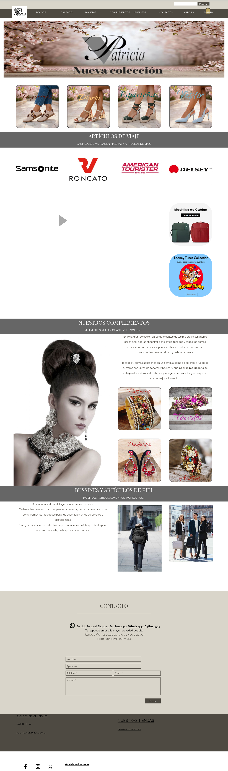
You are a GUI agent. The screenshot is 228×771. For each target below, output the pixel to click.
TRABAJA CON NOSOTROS (129, 729)
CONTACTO (166, 12)
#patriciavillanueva (77, 764)
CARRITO (208, 12)
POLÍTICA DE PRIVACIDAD (31, 732)
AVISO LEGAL (24, 723)
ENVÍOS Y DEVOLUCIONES (32, 716)
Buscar (203, 4)
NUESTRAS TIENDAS (136, 720)
